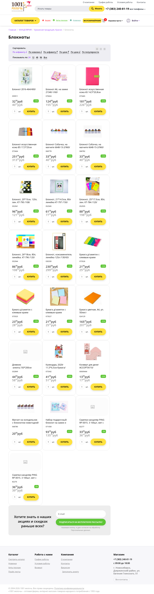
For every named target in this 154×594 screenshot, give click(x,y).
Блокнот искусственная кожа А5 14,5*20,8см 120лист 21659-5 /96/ (91, 92)
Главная (12, 29)
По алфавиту (50, 52)
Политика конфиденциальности (69, 589)
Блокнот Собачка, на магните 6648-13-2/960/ (58, 146)
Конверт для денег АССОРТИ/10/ (89, 366)
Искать (96, 8)
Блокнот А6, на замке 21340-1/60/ (57, 91)
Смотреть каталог (16, 560)
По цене (64, 52)
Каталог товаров (24, 20)
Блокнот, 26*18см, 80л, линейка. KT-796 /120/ (24, 256)
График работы (106, 2)
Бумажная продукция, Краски (48, 29)
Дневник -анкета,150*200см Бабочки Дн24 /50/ (22, 368)
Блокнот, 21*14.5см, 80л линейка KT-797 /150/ (58, 201)
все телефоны (137, 8)
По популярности (90, 52)
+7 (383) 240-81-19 (122, 559)
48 (37, 58)
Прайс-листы (14, 572)
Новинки (77, 20)
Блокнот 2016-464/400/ (24, 89)
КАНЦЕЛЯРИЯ (25, 29)
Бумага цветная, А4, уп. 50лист (91, 311)
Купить (31, 112)
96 (41, 58)
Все (45, 58)
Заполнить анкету (70, 572)
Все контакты (122, 580)
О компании (88, 2)
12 (33, 58)
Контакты (141, 2)
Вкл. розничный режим (92, 21)
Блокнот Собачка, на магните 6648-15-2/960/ (91, 146)
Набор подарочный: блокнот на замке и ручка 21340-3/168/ (56, 423)
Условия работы (124, 2)
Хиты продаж (61, 20)
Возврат (38, 568)
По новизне (35, 52)
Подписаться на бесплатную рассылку (81, 522)
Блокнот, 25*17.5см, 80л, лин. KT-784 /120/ (92, 201)
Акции (48, 20)
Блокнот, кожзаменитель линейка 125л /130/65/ (59, 256)
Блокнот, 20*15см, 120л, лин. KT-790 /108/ (24, 201)
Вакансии (65, 568)
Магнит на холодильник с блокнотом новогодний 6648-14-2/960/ (25, 423)
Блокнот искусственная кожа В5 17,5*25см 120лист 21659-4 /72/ (24, 147)
